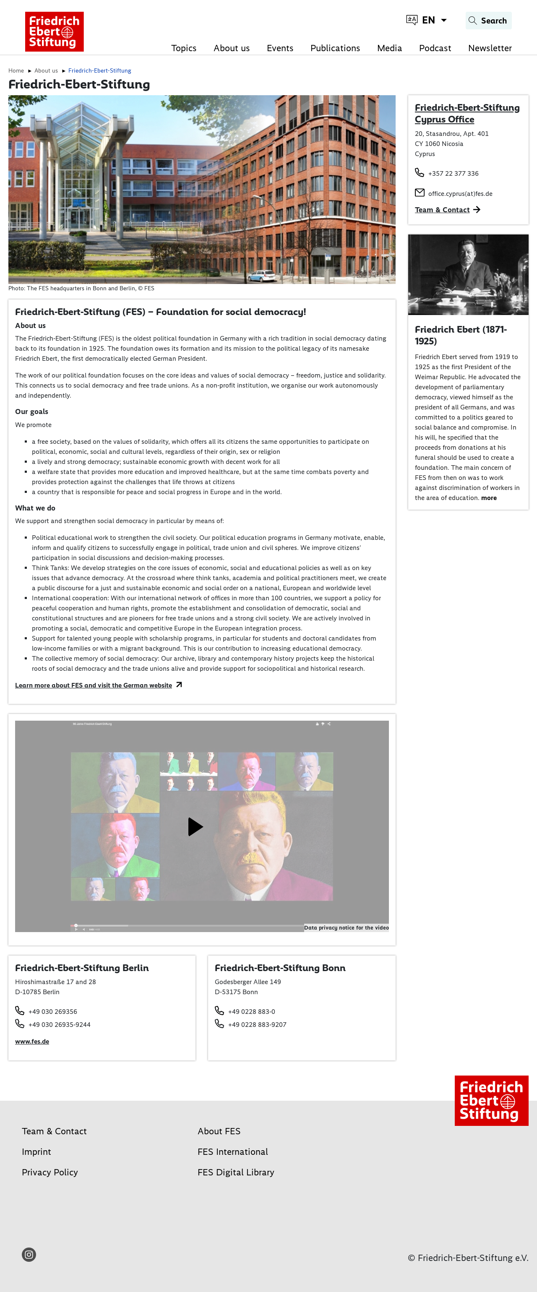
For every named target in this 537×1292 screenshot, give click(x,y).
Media (389, 48)
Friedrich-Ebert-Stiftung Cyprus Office (467, 113)
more (489, 498)
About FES (219, 1131)
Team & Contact (442, 209)
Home (16, 70)
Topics (184, 48)
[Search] (489, 20)
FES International (233, 1151)
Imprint (36, 1151)
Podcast (435, 48)
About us (232, 48)
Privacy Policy (50, 1172)
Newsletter (490, 48)
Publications (335, 48)
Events (280, 48)
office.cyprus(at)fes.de (460, 194)
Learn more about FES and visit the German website (93, 685)
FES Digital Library (236, 1172)
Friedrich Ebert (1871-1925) (461, 335)
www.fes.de (32, 1041)
